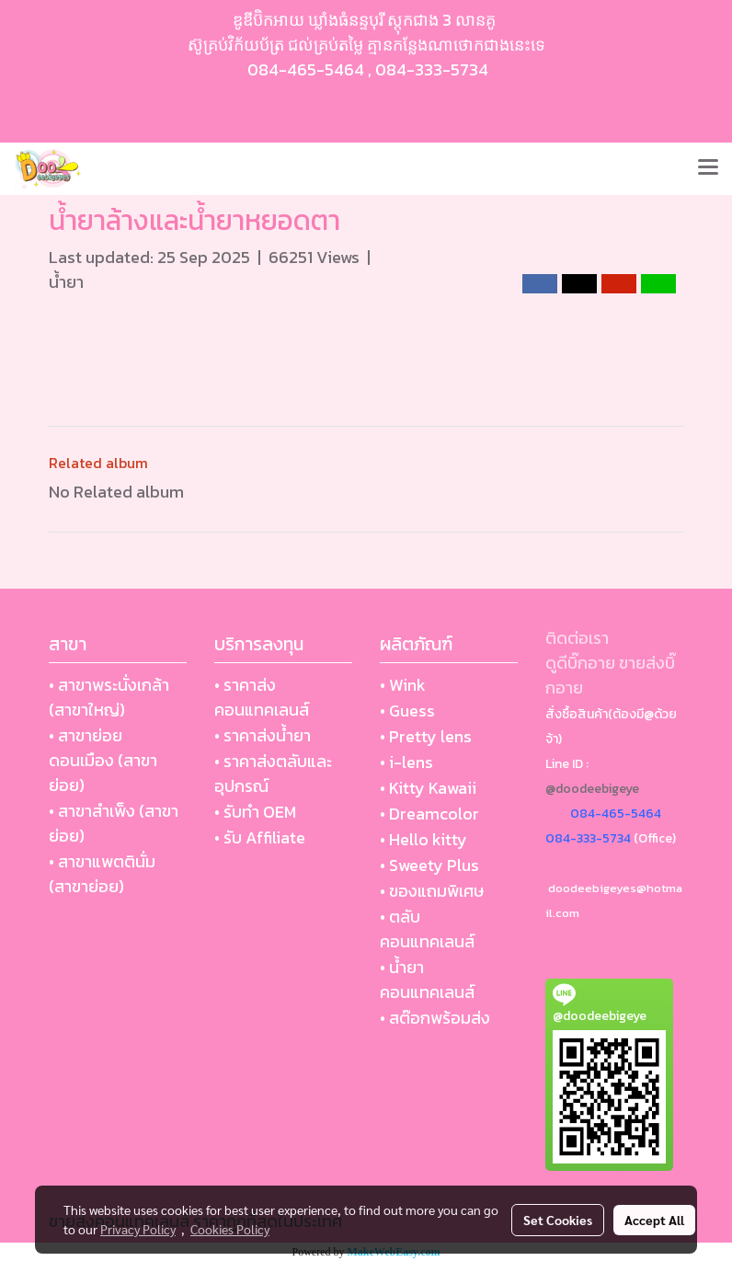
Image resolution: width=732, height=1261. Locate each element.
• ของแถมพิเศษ (432, 890)
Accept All (654, 1219)
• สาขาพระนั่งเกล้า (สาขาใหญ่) (109, 697)
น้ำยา (66, 281)
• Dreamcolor (429, 813)
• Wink (403, 684)
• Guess (407, 710)
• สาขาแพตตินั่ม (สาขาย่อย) (102, 874)
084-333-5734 (431, 69)
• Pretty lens (426, 736)
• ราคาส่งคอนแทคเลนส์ (261, 697)
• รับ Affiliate (259, 837)
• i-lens (406, 762)
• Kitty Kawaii (428, 787)
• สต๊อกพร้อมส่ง (435, 1017)
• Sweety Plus (429, 865)
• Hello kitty (423, 839)
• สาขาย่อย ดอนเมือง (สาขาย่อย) (103, 760)
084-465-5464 (305, 69)
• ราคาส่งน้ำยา (262, 735)
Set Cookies (557, 1219)
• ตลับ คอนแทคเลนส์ (427, 929)
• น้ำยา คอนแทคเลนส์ (427, 979)
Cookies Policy (229, 1229)
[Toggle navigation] (708, 168)
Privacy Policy (138, 1229)
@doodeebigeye (592, 788)
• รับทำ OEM (255, 811)
